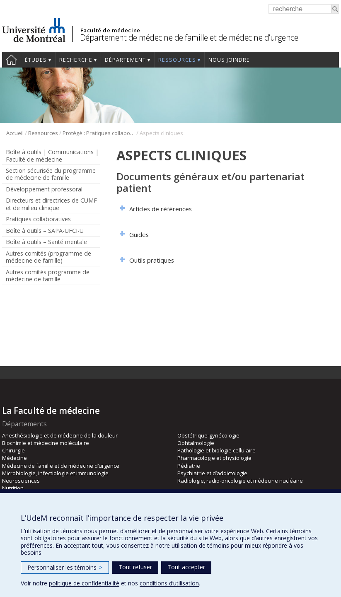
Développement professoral (44, 189)
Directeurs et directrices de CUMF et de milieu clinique (51, 203)
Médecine (14, 458)
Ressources (177, 59)
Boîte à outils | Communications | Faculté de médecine (52, 155)
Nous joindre (229, 59)
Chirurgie (13, 450)
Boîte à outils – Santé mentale (46, 242)
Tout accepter (186, 567)
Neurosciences (21, 480)
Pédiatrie (188, 465)
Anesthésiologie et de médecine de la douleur (60, 435)
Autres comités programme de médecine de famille (47, 275)
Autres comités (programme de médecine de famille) (48, 256)
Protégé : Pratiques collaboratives (99, 133)
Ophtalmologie (195, 443)
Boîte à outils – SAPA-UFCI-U (45, 230)
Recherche (75, 59)
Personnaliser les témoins (64, 567)
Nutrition (13, 488)
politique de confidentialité (84, 583)
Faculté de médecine (110, 30)
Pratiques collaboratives (38, 219)
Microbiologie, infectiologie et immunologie (55, 473)
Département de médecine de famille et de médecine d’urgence (189, 37)
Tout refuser (135, 567)
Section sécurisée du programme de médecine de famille (51, 174)
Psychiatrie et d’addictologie (212, 473)
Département (125, 59)
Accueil (11, 60)
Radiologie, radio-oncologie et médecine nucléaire (240, 480)
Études (36, 59)
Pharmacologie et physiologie (214, 458)
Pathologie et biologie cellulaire (216, 450)
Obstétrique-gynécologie (208, 435)
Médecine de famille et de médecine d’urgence (60, 465)
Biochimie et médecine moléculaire (45, 443)
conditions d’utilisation (169, 583)
